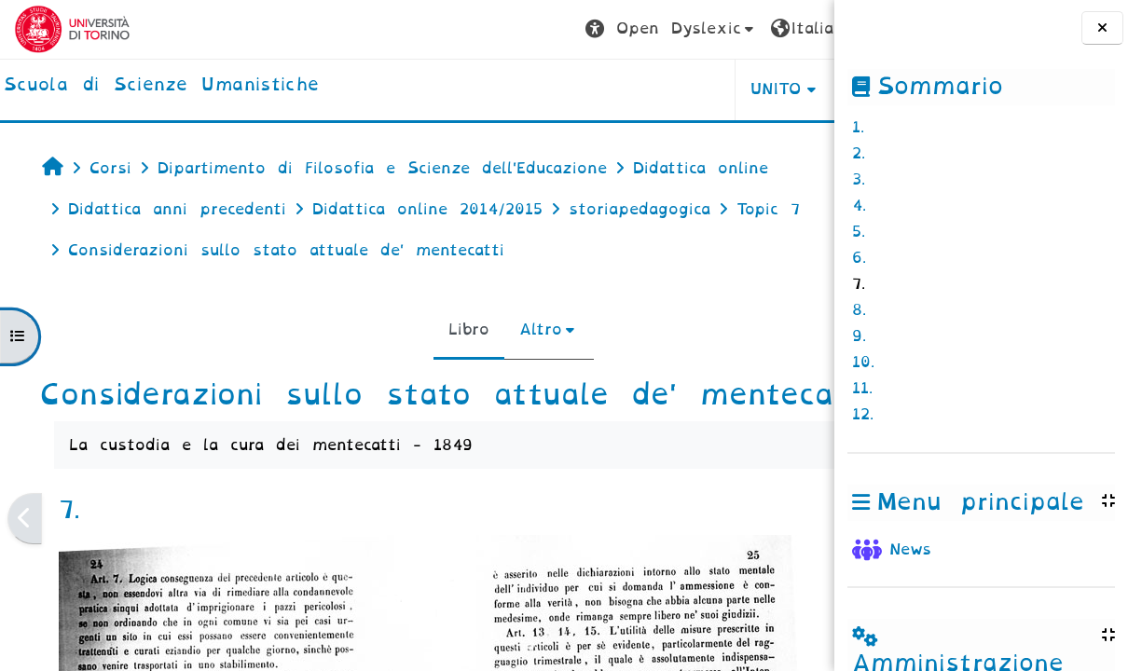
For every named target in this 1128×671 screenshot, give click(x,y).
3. (858, 179)
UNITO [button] (602, 89)
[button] (497, 29)
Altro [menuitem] (454, 329)
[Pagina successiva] (828, 553)
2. (858, 153)
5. (858, 231)
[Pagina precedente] (24, 553)
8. (859, 310)
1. (858, 127)
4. (859, 205)
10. (863, 362)
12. (863, 414)
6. (859, 258)
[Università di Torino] (72, 28)
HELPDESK (716, 89)
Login (783, 28)
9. (859, 336)
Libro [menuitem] (382, 329)
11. (862, 388)
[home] (161, 85)
